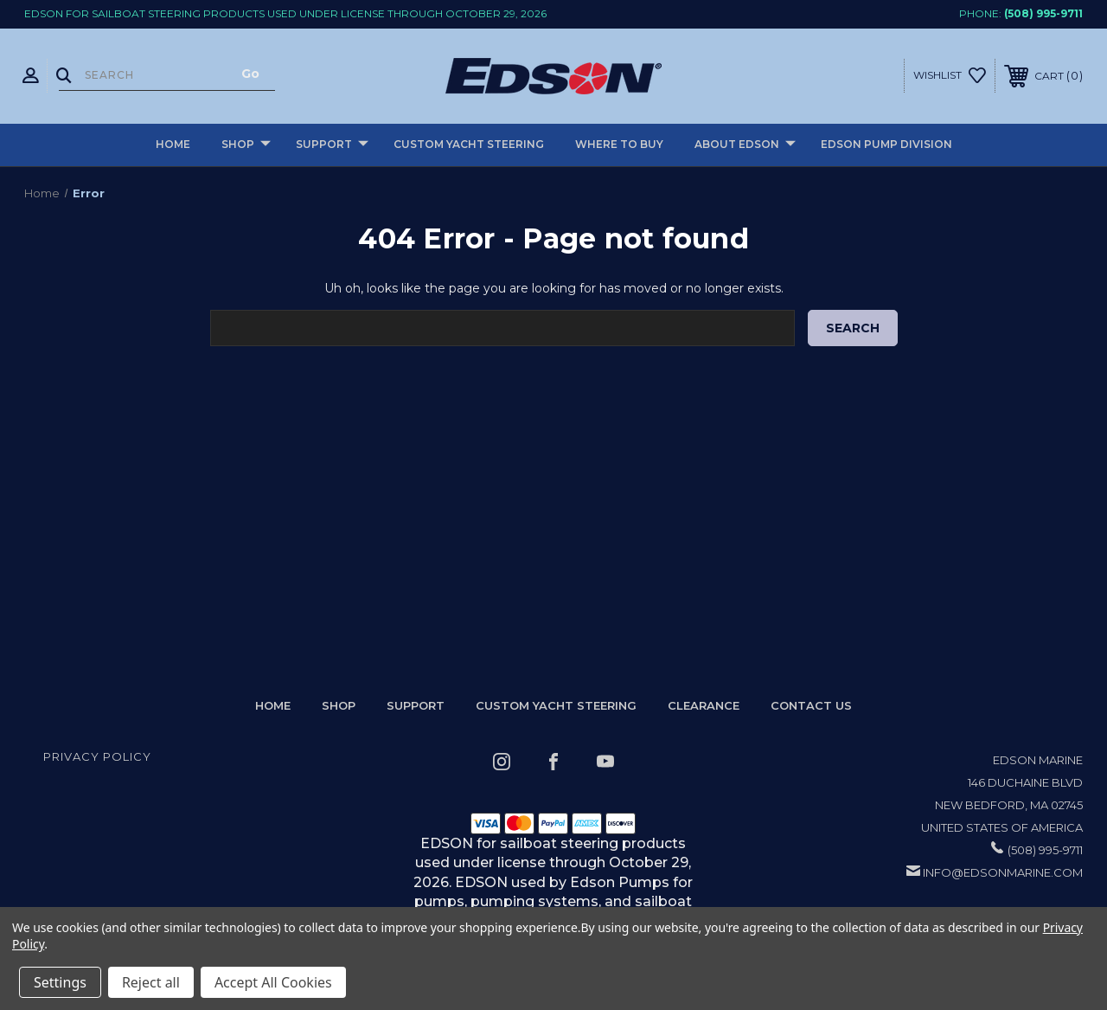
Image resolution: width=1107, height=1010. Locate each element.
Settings (60, 982)
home (273, 705)
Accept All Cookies (273, 982)
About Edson (745, 145)
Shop (246, 145)
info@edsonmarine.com (1003, 872)
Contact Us (811, 705)
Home (173, 144)
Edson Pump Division (886, 144)
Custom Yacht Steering (469, 144)
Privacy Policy (97, 756)
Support (332, 145)
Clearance (703, 705)
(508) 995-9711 (1043, 13)
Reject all (151, 982)
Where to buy (619, 144)
